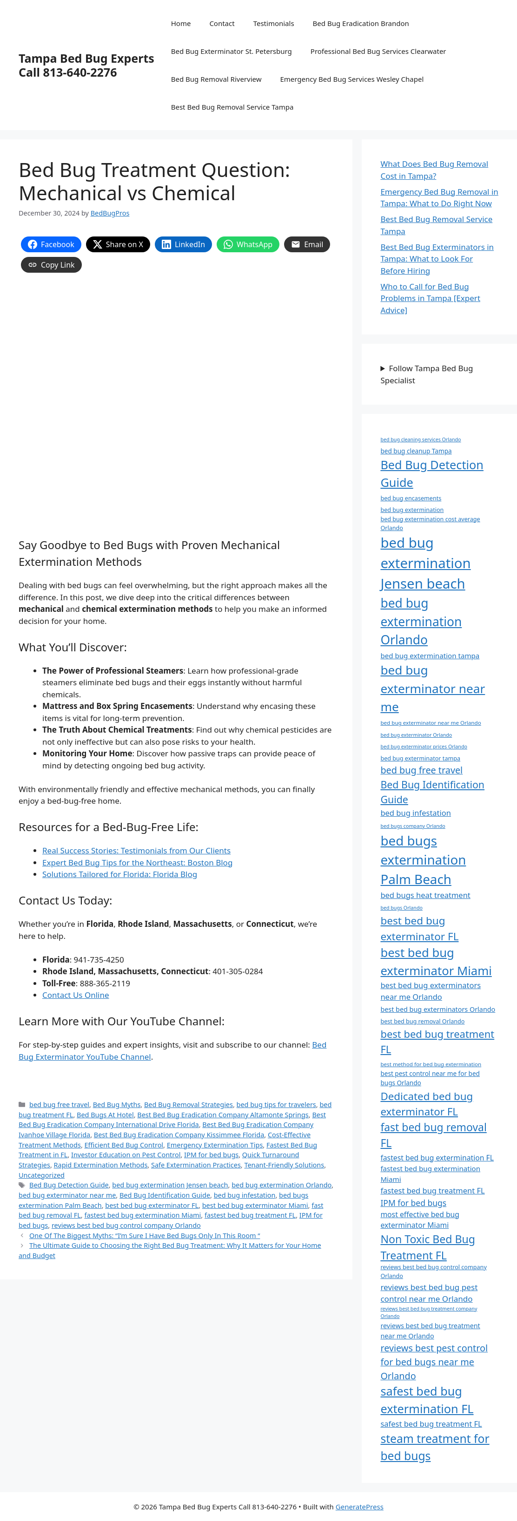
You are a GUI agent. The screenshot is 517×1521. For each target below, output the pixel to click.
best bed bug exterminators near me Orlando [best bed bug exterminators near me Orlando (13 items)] (430, 991)
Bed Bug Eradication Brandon (361, 23)
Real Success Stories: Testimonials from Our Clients (136, 850)
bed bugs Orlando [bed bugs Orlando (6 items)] (401, 908)
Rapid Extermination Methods (101, 1164)
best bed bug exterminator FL (152, 1205)
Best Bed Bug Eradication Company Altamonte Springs (222, 1114)
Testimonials (273, 23)
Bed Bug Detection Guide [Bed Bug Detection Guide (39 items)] (432, 473)
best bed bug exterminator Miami (255, 1205)
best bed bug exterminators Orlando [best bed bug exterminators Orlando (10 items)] (437, 1009)
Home (181, 23)
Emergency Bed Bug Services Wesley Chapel (352, 79)
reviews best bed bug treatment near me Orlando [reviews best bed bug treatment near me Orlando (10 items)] (430, 1330)
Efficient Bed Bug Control (124, 1145)
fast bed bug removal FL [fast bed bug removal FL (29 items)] (433, 1135)
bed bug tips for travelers (276, 1104)
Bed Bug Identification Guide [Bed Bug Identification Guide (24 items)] (432, 792)
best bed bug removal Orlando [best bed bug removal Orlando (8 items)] (422, 1021)
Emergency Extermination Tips (215, 1145)
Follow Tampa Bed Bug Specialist (426, 374)
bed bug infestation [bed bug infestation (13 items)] (415, 812)
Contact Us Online (75, 995)
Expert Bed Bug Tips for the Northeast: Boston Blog (137, 862)
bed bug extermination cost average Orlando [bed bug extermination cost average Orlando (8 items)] (430, 523)
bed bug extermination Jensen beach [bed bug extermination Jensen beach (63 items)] (425, 563)
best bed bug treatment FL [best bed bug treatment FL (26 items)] (437, 1041)
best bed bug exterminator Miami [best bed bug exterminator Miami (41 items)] (435, 961)
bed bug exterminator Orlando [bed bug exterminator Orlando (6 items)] (416, 735)
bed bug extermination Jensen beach (170, 1184)
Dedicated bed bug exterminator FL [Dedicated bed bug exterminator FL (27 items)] (426, 1104)
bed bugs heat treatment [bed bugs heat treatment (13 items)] (425, 895)
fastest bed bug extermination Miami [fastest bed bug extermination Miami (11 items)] (430, 1174)
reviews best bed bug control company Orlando (126, 1225)
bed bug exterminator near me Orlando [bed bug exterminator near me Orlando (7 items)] (430, 722)
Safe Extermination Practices (196, 1164)
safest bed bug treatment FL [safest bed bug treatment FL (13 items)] (431, 1423)
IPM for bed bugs (211, 1154)
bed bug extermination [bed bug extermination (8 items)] (412, 510)
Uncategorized (42, 1175)
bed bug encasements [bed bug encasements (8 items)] (410, 498)
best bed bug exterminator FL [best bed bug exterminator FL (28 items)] (419, 928)
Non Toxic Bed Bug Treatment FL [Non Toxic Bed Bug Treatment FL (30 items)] (427, 1247)
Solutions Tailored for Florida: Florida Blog (119, 874)
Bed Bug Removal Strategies (188, 1104)
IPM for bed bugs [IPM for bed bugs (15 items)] (413, 1202)
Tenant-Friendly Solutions (284, 1164)
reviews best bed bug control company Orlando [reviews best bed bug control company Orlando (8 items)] (433, 1271)
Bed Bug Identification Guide (164, 1195)
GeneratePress (360, 1506)
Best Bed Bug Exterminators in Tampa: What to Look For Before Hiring (437, 259)
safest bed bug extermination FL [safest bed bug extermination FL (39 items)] (426, 1399)
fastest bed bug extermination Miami (142, 1215)
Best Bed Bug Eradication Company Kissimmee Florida (179, 1134)
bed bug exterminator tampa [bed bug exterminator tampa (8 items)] (420, 758)
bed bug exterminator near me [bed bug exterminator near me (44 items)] (432, 688)
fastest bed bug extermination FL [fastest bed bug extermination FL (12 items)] (437, 1158)
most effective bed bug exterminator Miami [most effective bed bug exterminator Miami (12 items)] (419, 1220)
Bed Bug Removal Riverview (216, 79)
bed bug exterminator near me (67, 1195)
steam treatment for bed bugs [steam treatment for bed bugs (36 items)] (434, 1447)
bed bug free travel (59, 1104)
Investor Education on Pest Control (125, 1154)
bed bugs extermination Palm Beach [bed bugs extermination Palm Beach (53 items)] (423, 860)
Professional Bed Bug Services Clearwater (378, 51)
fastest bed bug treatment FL (250, 1215)
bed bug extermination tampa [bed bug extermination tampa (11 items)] (429, 655)
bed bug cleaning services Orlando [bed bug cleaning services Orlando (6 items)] (420, 439)
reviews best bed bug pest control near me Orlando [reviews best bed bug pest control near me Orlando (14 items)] (428, 1293)
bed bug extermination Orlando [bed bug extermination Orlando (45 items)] (421, 621)
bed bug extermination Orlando (281, 1184)
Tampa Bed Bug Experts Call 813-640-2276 (86, 65)
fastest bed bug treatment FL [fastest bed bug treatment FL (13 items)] (432, 1190)
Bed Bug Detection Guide (69, 1184)
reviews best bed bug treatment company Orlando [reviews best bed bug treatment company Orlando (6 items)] (428, 1312)
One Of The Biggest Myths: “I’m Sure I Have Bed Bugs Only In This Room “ (144, 1235)
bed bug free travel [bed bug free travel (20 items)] (421, 770)
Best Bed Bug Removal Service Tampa (232, 106)
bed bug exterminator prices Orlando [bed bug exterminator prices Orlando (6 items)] (423, 746)
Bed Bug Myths (117, 1104)
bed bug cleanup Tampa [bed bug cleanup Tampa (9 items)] (415, 450)
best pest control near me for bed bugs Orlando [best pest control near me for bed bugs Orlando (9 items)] (430, 1078)
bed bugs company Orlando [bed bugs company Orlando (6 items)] (412, 826)
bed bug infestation (245, 1195)
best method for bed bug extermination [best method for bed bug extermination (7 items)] (430, 1064)
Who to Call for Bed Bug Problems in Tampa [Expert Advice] (430, 298)
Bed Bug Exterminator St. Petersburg (231, 51)
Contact (221, 23)
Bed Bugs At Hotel (105, 1114)
